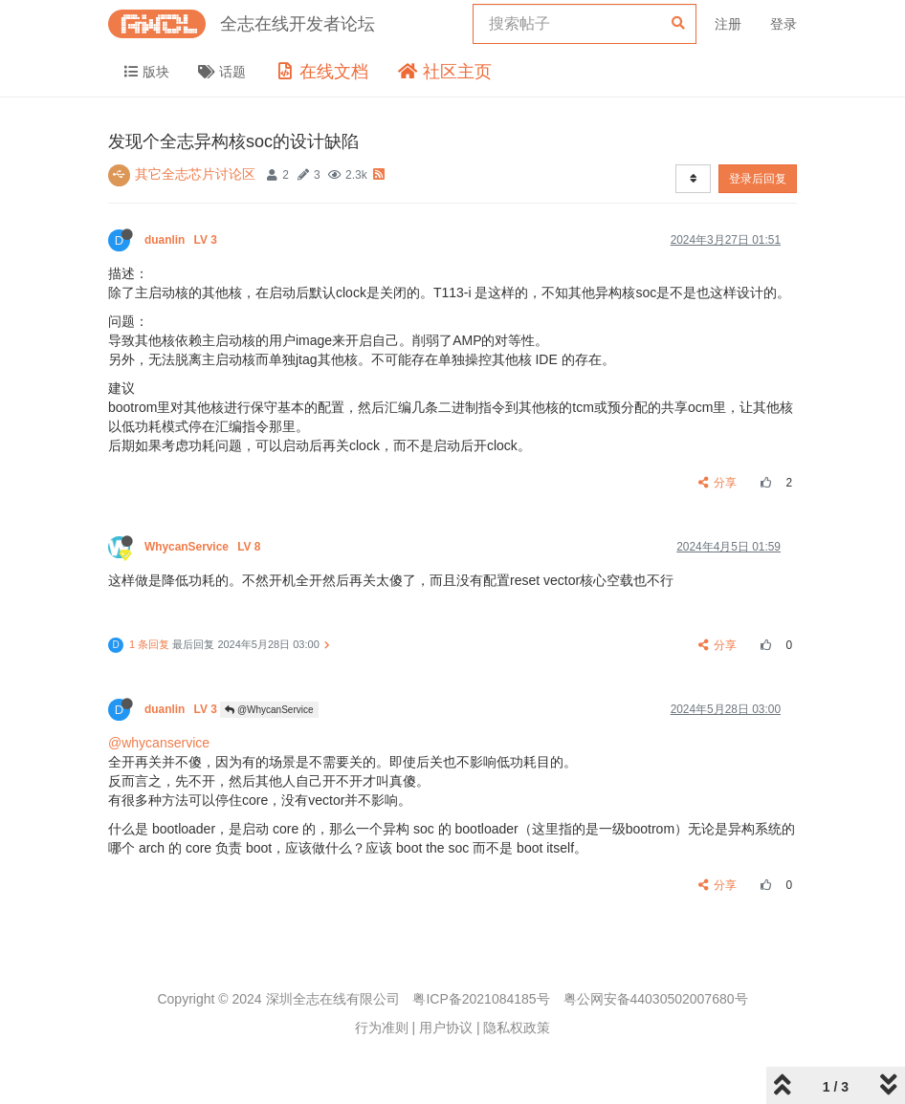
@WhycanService (269, 709)
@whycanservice (159, 742)
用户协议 (446, 1027)
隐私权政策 (516, 1027)
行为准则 (381, 1027)
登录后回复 (757, 178)
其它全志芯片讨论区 (195, 174)
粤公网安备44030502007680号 (655, 999)
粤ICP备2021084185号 (480, 999)
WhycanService (204, 546)
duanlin (182, 240)
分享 (717, 482)
